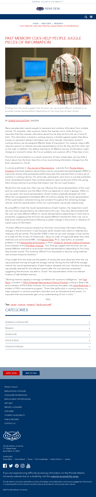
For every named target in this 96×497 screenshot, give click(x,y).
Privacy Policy (11, 387)
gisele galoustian (18, 120)
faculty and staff (44, 304)
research (31, 304)
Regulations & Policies (15, 391)
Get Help (8, 403)
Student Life (11, 334)
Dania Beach (20, 459)
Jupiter (67, 459)
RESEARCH (58, 23)
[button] (86, 16)
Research (9, 327)
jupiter (14, 304)
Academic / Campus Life (16, 321)
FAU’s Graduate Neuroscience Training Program (45, 282)
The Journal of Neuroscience (40, 168)
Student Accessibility (14, 415)
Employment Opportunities (17, 399)
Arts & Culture (12, 340)
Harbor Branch (56, 459)
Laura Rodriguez (80, 285)
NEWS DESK (46, 23)
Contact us (9, 423)
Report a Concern (13, 407)
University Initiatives (14, 346)
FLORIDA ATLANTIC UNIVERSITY (48, 2)
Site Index (9, 411)
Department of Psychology (33, 242)
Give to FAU (31, 373)
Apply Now (11, 373)
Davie (30, 459)
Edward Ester (47, 239)
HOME (35, 23)
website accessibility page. (65, 476)
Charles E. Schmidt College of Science (72, 242)
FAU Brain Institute (34, 245)
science (21, 304)
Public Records (11, 419)
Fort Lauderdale (41, 459)
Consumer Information (15, 395)
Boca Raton (7, 459)
